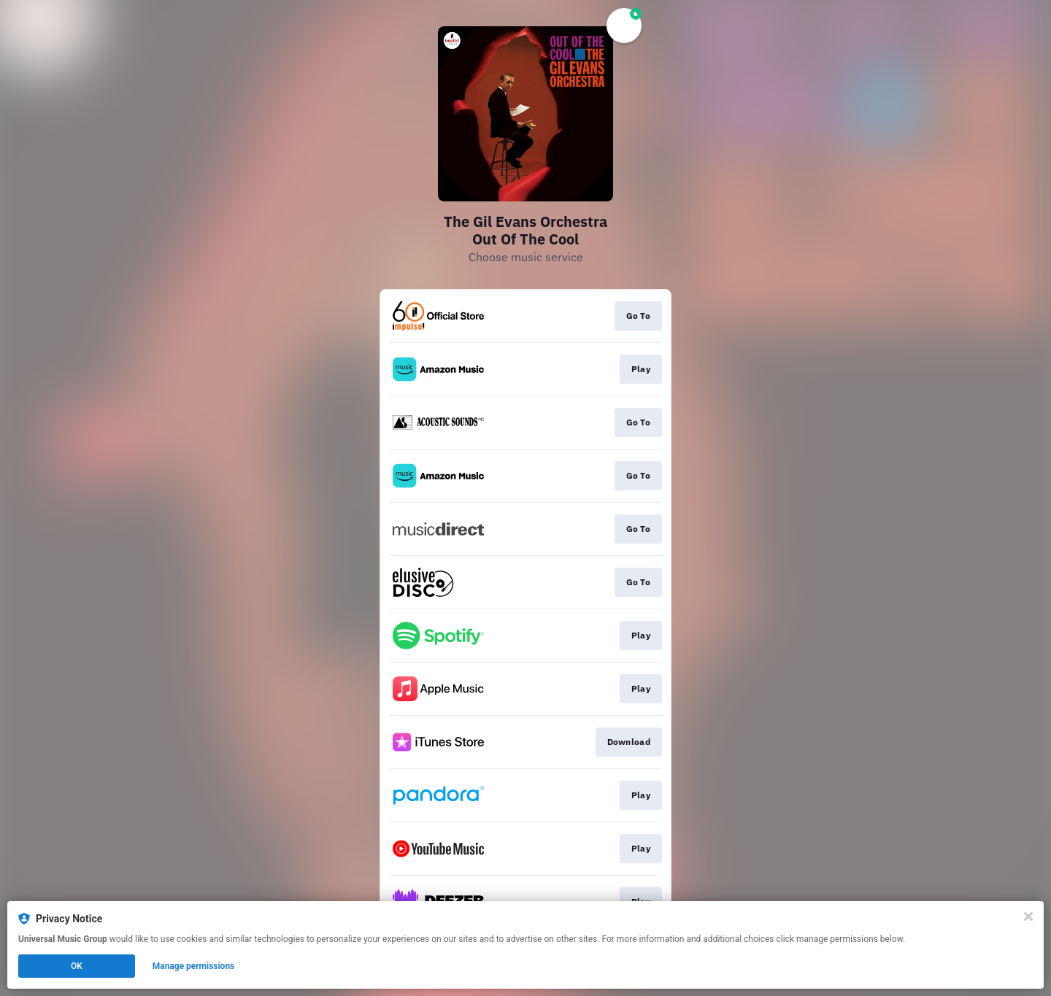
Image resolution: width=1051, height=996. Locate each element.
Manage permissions (194, 966)
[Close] (1028, 916)
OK (76, 966)
